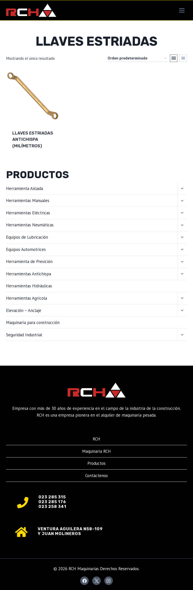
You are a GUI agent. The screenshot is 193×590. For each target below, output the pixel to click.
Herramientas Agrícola (26, 298)
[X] (96, 580)
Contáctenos (96, 475)
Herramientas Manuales (27, 200)
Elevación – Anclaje (23, 310)
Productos (96, 463)
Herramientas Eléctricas (28, 213)
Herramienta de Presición (29, 261)
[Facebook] (84, 580)
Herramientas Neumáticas (30, 225)
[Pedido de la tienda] (137, 58)
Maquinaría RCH (96, 451)
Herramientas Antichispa (28, 274)
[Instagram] (108, 580)
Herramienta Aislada (24, 188)
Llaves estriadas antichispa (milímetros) (32, 139)
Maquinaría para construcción (33, 322)
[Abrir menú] (181, 10)
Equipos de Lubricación (27, 237)
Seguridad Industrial (24, 335)
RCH (96, 439)
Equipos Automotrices (26, 249)
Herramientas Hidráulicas (29, 286)
